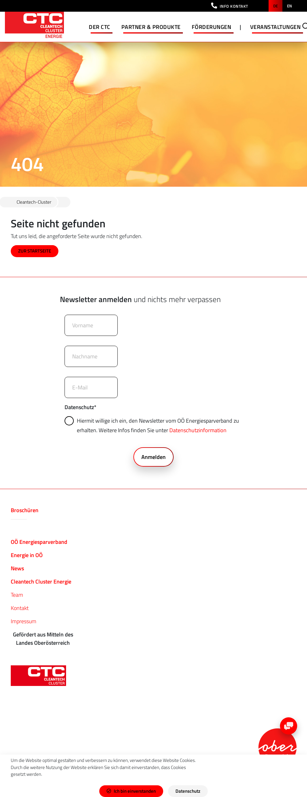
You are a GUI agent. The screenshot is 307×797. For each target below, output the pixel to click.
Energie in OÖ (27, 555)
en (289, 6)
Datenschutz (80, 407)
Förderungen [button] (211, 27)
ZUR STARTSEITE (34, 250)
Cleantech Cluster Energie (41, 581)
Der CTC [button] (99, 27)
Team (17, 595)
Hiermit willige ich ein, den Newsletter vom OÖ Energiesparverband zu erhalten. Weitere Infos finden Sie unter (152, 425)
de (275, 6)
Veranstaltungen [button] (275, 27)
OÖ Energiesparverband (39, 542)
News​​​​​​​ (17, 568)
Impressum (23, 621)
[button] (229, 5)
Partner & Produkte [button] (151, 27)
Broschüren (24, 510)
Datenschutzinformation (197, 430)
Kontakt (20, 608)
